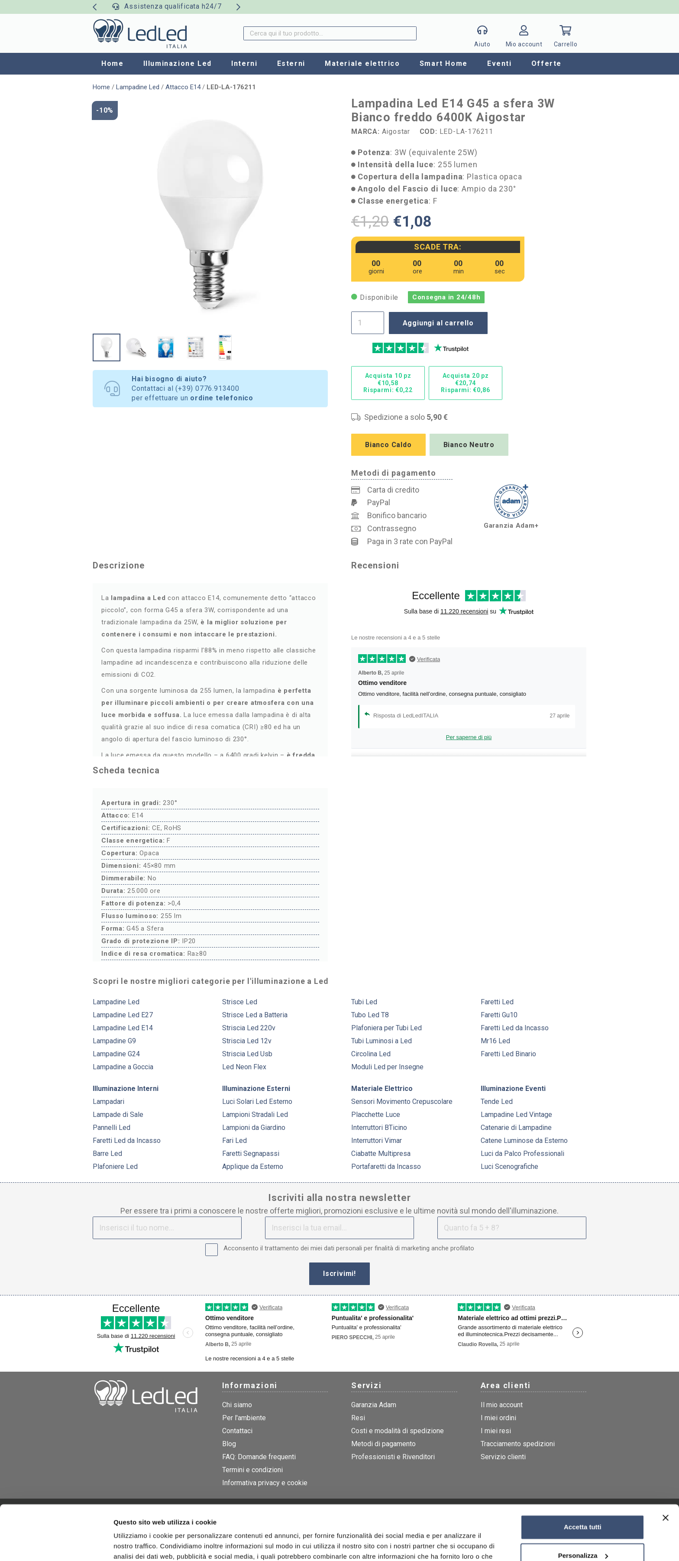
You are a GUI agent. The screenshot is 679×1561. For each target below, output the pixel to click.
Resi (358, 1418)
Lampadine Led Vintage (516, 1114)
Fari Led (234, 1140)
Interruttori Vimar (376, 1140)
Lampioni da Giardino (253, 1127)
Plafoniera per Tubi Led (386, 1028)
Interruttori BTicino (379, 1127)
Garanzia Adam (373, 1405)
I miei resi (496, 1431)
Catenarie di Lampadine (516, 1127)
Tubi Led (364, 1002)
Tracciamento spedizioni (518, 1444)
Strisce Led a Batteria (255, 1015)
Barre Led (107, 1153)
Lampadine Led (137, 87)
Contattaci (237, 1431)
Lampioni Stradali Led (255, 1114)
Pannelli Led (111, 1127)
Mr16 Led (495, 1041)
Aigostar (396, 131)
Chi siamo (237, 1405)
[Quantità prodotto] (367, 323)
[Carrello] (565, 33)
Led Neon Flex (244, 1067)
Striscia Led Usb (247, 1054)
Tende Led (497, 1101)
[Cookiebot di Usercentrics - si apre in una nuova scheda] (56, 1544)
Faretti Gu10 (499, 1015)
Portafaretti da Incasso (386, 1166)
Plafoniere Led (115, 1166)
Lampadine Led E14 (123, 1028)
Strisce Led (239, 1002)
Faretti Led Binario (508, 1054)
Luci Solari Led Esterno (257, 1101)
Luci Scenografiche (509, 1166)
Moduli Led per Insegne (387, 1067)
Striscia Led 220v (248, 1028)
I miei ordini (498, 1418)
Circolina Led (371, 1054)
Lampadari (108, 1101)
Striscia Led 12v (247, 1041)
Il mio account (502, 1405)
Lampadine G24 (116, 1054)
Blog (229, 1444)
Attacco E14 (182, 87)
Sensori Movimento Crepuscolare (402, 1101)
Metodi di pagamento (383, 1444)
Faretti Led (497, 1002)
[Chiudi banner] (666, 1471)
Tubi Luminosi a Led (381, 1041)
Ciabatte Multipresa (381, 1153)
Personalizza (583, 1508)
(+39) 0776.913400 (207, 388)
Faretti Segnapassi (250, 1153)
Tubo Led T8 (370, 1015)
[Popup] (482, 33)
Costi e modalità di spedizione (397, 1431)
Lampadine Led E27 (123, 1015)
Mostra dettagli (136, 1544)
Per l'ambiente (244, 1418)
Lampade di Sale (118, 1114)
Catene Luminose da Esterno (524, 1140)
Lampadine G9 (114, 1041)
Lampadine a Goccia (123, 1067)
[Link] (524, 35)
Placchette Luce (375, 1114)
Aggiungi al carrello (438, 323)
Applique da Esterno (252, 1166)
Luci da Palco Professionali (522, 1153)
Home (101, 87)
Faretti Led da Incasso (515, 1028)
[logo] (140, 33)
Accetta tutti (582, 1480)
